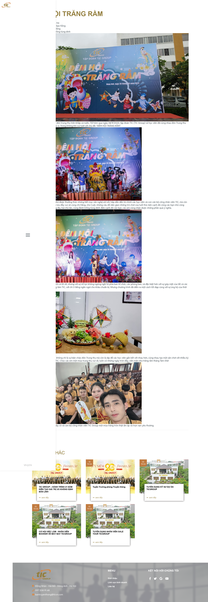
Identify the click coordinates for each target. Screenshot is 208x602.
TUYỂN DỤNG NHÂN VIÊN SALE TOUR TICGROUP (108, 532)
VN (3, 596)
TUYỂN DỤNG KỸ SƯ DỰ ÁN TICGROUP (160, 488)
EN (8, 596)
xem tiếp (44, 498)
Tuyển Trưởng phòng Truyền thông (109, 487)
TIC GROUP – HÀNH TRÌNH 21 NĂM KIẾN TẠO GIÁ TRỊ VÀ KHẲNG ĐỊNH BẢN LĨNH (56, 489)
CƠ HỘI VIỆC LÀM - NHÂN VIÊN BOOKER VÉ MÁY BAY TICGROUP (55, 532)
